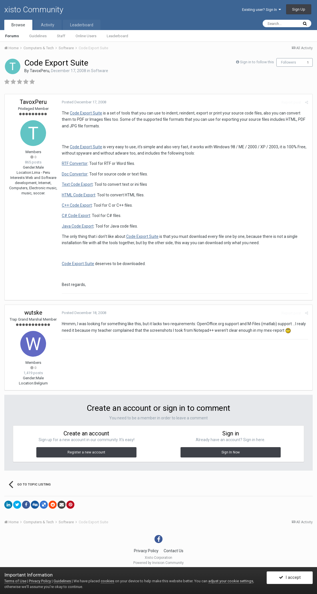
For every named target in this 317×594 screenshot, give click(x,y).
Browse (18, 25)
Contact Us (173, 550)
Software (99, 70)
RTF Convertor (75, 163)
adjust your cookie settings (230, 581)
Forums (12, 36)
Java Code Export (78, 226)
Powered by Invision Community (158, 563)
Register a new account (86, 452)
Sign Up (298, 9)
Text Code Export (77, 184)
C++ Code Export (77, 205)
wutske (33, 312)
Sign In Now (230, 452)
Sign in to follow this (257, 62)
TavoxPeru (39, 70)
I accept (290, 577)
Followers (288, 62)
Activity (47, 25)
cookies (107, 581)
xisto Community (33, 9)
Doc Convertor (75, 174)
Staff (61, 36)
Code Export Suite (86, 113)
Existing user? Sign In (261, 9)
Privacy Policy (146, 550)
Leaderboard (117, 36)
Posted (84, 102)
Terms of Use (15, 581)
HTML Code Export (78, 195)
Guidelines (38, 36)
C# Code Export (76, 215)
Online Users (86, 36)
